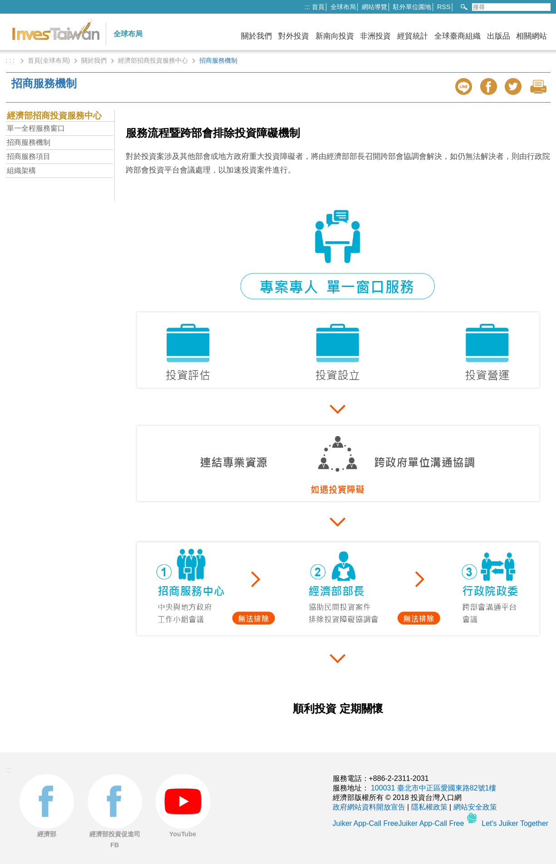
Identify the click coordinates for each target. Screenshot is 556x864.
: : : (11, 60)
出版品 (498, 36)
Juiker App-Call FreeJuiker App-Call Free (399, 823)
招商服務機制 (28, 142)
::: (307, 6)
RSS (444, 6)
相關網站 (531, 36)
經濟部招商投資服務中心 (153, 60)
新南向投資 (334, 36)
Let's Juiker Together (515, 823)
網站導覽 (374, 6)
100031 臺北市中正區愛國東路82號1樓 (434, 788)
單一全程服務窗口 (36, 128)
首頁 (318, 6)
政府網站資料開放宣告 (369, 807)
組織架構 (21, 170)
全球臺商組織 (457, 36)
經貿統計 (412, 36)
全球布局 (343, 6)
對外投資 (293, 36)
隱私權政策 (429, 807)
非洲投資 (375, 36)
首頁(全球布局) (49, 60)
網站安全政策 (475, 807)
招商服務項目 (28, 156)
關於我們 (256, 36)
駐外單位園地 (412, 6)
